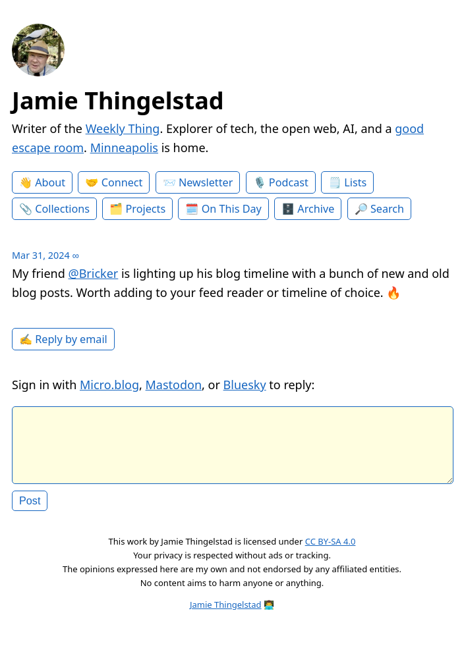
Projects (146, 209)
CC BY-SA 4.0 (330, 552)
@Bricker (93, 273)
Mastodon (174, 384)
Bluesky (244, 384)
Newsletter (206, 182)
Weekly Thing (123, 128)
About (50, 182)
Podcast (288, 182)
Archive (315, 209)
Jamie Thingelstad (118, 100)
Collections (62, 209)
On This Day (232, 209)
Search (387, 209)
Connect (122, 182)
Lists (355, 182)
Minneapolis (124, 147)
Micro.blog (109, 384)
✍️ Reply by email (63, 339)
